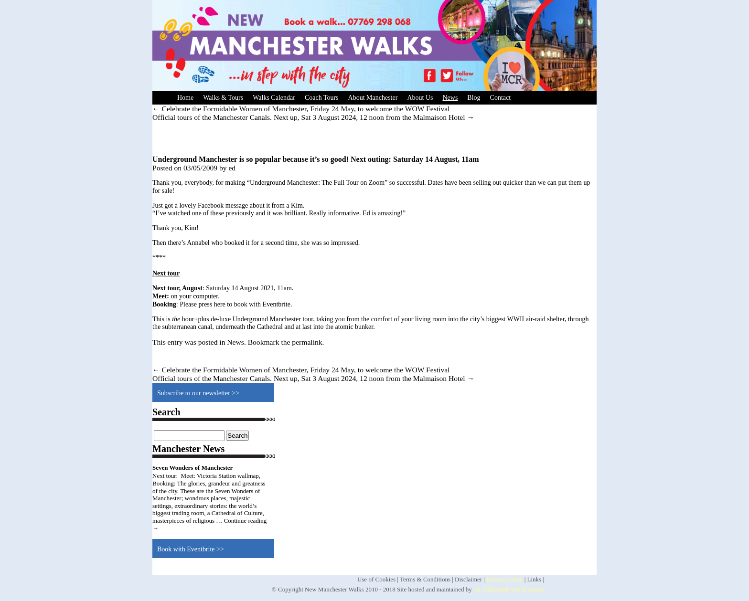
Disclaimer (468, 579)
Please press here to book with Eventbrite (235, 304)
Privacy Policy (504, 579)
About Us (420, 97)
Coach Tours (322, 97)
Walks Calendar (274, 97)
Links (534, 579)
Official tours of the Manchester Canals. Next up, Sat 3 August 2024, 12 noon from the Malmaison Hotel (313, 117)
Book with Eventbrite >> (190, 549)
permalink (307, 342)
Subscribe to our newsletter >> (198, 393)
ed (231, 168)
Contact (500, 97)
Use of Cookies (376, 579)
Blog (473, 97)
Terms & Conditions (425, 579)
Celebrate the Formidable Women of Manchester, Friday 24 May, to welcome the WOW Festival (300, 109)
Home (185, 97)
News (450, 97)
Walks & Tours (223, 97)
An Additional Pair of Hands (508, 589)
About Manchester (373, 97)
